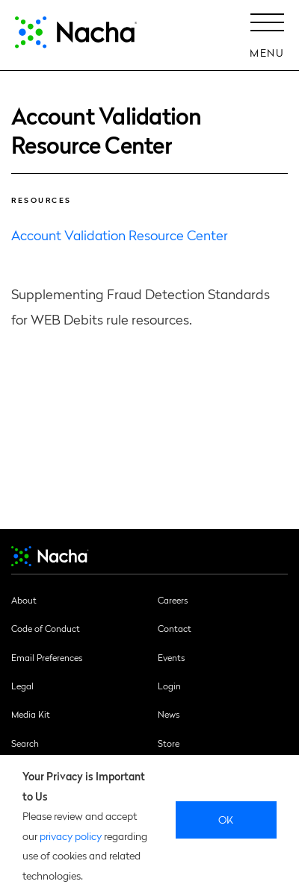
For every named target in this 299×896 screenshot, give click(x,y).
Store (168, 743)
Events (171, 657)
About (24, 600)
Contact (174, 628)
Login (169, 686)
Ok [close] (226, 819)
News (168, 714)
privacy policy (71, 835)
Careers (173, 600)
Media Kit (30, 714)
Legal (22, 686)
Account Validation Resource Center (119, 234)
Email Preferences (46, 657)
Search (25, 743)
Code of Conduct (45, 628)
